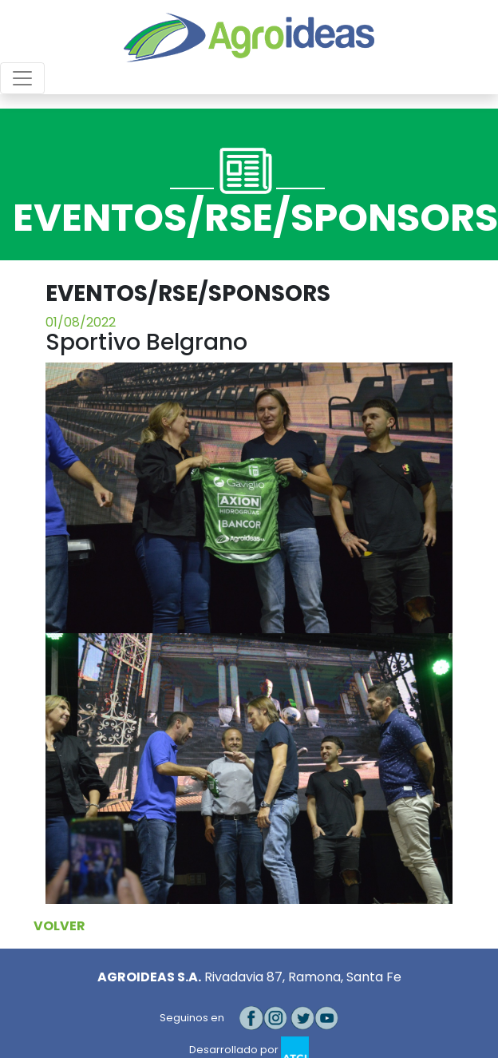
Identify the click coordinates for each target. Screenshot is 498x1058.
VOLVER (59, 926)
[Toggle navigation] (22, 78)
